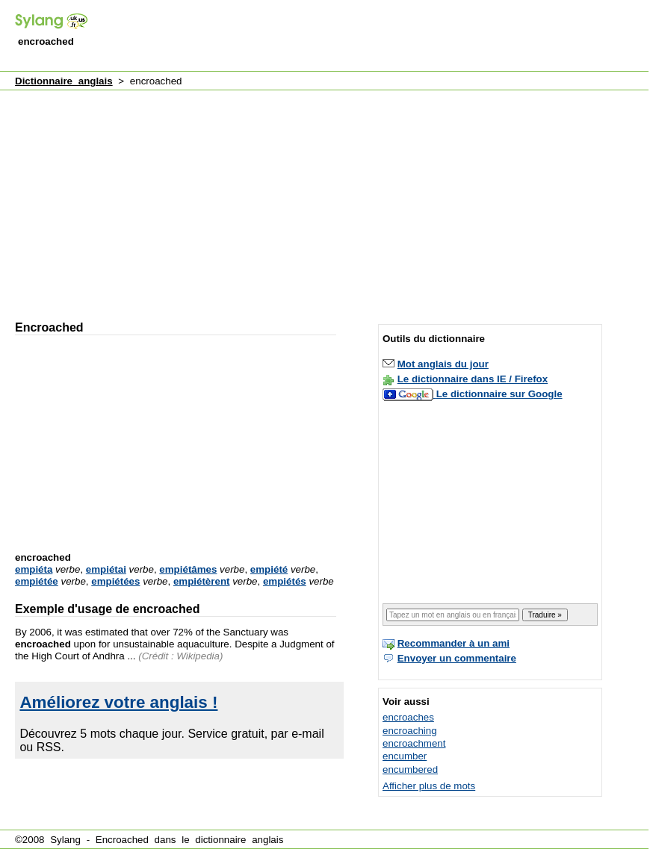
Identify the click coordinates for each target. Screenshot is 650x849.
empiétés (284, 581)
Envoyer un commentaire (456, 658)
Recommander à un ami (453, 643)
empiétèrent (201, 581)
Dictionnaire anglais (64, 81)
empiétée (36, 581)
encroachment (414, 743)
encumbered (410, 769)
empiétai (106, 569)
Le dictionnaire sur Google (499, 393)
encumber (405, 756)
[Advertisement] (187, 198)
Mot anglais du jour (443, 364)
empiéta (33, 569)
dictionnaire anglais (239, 839)
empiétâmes (188, 569)
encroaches (408, 717)
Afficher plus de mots (429, 786)
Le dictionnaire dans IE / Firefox (472, 379)
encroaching (410, 730)
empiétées (115, 581)
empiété (269, 569)
